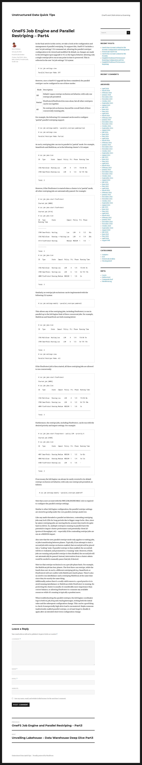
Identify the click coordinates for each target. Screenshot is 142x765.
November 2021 (107, 199)
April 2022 (105, 188)
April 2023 (105, 163)
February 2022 (107, 192)
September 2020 (107, 228)
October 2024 (106, 126)
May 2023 (105, 161)
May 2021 (105, 211)
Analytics (105, 255)
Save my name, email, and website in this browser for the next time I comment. (40, 698)
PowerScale (24, 59)
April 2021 (105, 213)
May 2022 (105, 186)
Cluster (14, 57)
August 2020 (106, 230)
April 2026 (105, 88)
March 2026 (106, 91)
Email (14, 679)
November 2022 (107, 174)
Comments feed (107, 279)
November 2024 (107, 124)
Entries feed (106, 277)
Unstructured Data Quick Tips (33, 15)
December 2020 (107, 222)
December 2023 (107, 147)
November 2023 (107, 149)
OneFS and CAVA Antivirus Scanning (116, 15)
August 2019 (106, 240)
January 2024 (106, 145)
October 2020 (106, 226)
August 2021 (106, 205)
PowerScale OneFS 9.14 (109, 52)
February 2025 (107, 118)
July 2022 (105, 182)
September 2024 (107, 128)
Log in (104, 275)
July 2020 (105, 232)
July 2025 (105, 107)
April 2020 (105, 238)
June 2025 (105, 109)
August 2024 (106, 130)
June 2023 (105, 159)
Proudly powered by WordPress (43, 755)
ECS (103, 257)
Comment (16, 639)
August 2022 (106, 180)
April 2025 (105, 113)
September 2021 (107, 203)
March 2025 (106, 115)
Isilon (25, 57)
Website (15, 688)
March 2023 (106, 165)
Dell (18, 57)
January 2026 (106, 95)
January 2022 (106, 195)
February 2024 (107, 143)
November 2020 (107, 224)
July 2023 (105, 157)
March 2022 (106, 190)
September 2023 (107, 153)
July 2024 (105, 132)
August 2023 (106, 155)
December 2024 (107, 122)
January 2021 (106, 219)
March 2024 (106, 140)
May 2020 (105, 236)
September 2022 (107, 178)
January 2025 (106, 120)
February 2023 (107, 167)
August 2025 (106, 105)
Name (14, 669)
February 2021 (106, 217)
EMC (21, 57)
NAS (13, 59)
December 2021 (107, 197)
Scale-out (15, 61)
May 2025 (105, 111)
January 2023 (106, 170)
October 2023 (106, 151)
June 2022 (105, 184)
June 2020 (105, 234)
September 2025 (107, 103)
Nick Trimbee (16, 49)
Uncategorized (107, 261)
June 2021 (105, 209)
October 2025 (106, 101)
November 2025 (107, 99)
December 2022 (107, 172)
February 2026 (107, 93)
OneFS (17, 59)
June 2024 (105, 134)
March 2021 (106, 215)
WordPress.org (107, 281)
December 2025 (107, 97)
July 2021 (105, 207)
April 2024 (105, 138)
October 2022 (106, 176)
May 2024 (105, 136)
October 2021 (106, 201)
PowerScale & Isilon (18, 54)
